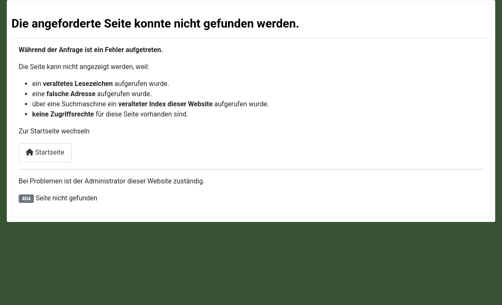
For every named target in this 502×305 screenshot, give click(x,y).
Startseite (45, 152)
